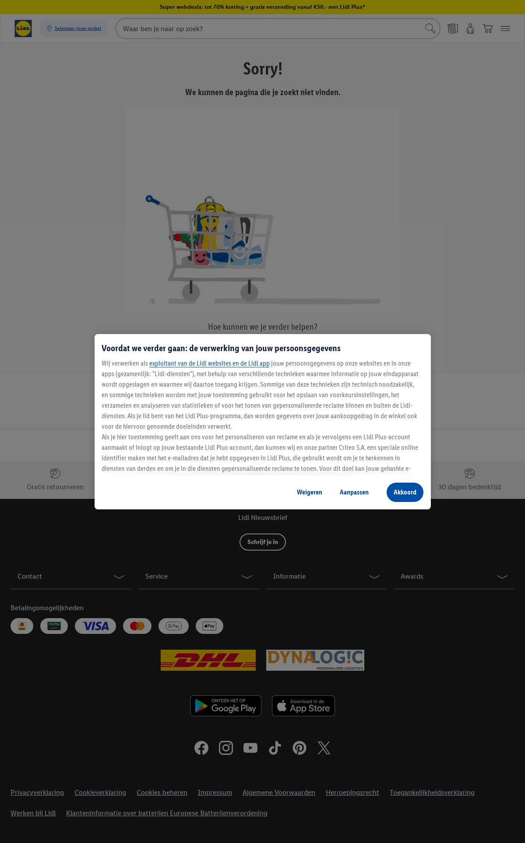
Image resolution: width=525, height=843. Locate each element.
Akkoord (405, 492)
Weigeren (309, 492)
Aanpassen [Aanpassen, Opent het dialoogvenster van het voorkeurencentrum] (354, 492)
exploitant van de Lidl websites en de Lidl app (209, 363)
